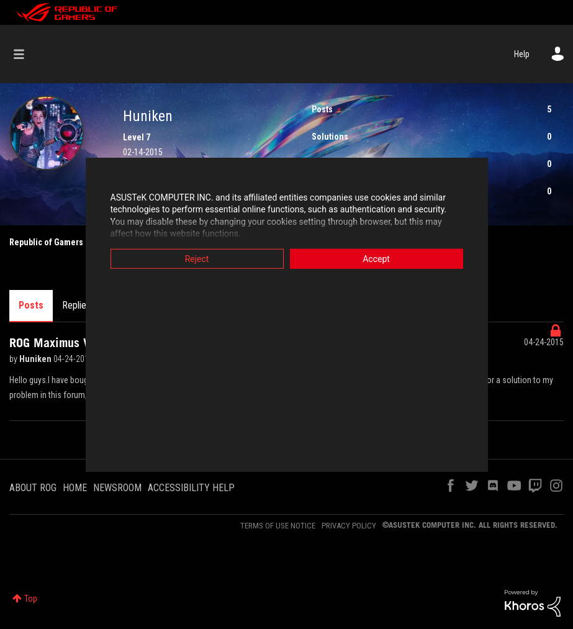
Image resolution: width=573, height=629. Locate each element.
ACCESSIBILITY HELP (191, 488)
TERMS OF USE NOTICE (277, 525)
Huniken (36, 359)
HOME (75, 488)
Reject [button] (197, 258)
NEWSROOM (117, 488)
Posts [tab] (31, 305)
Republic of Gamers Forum (59, 242)
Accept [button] (376, 258)
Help (522, 54)
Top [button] (30, 599)
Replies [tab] (76, 305)
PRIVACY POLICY (349, 525)
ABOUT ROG (32, 488)
